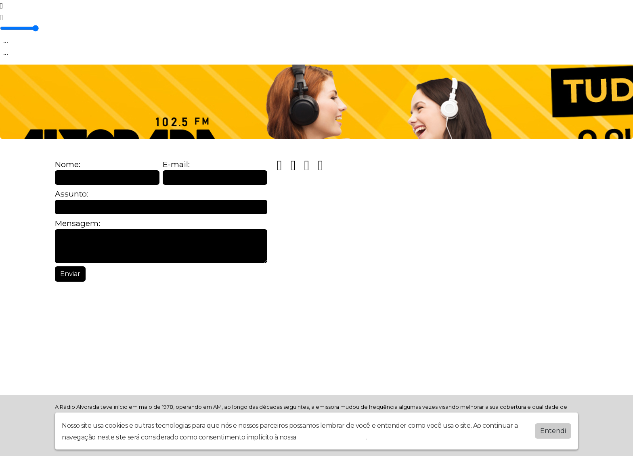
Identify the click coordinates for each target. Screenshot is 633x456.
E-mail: (176, 164)
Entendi (553, 431)
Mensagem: (77, 223)
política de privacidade (332, 437)
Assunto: (71, 194)
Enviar (70, 274)
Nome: (67, 164)
